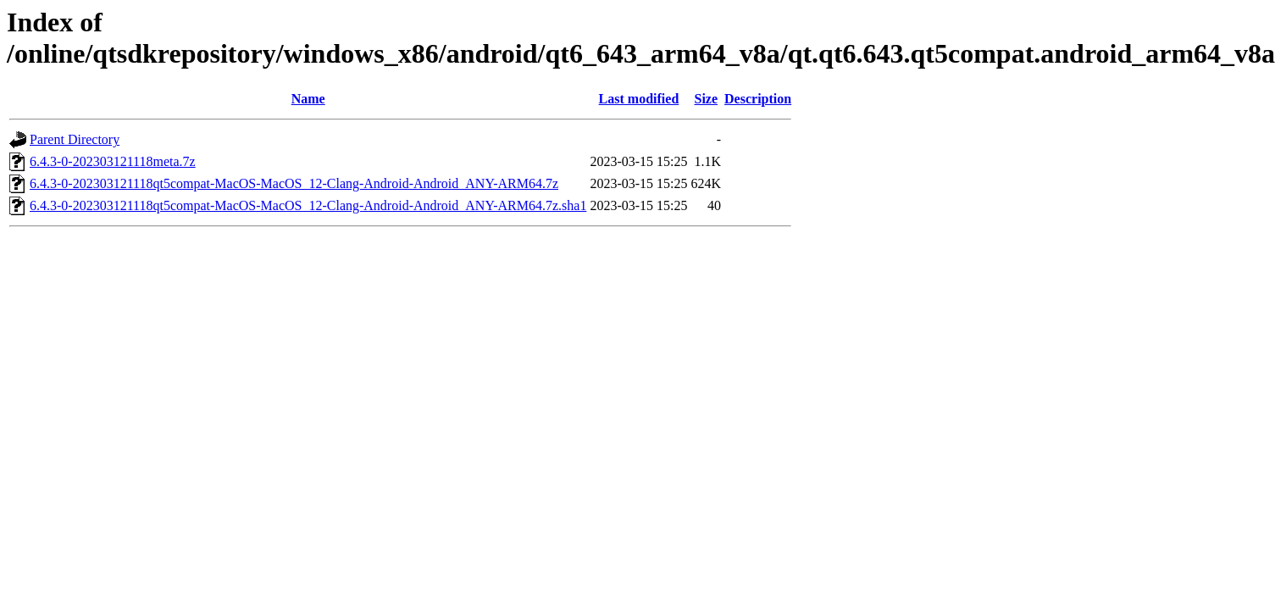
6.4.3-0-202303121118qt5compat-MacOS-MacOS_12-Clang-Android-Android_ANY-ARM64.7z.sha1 (308, 205)
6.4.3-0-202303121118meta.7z (113, 161)
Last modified (639, 99)
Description (757, 99)
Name (308, 99)
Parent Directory (74, 139)
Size (706, 99)
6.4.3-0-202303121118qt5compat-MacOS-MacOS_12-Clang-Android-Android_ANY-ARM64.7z (294, 183)
